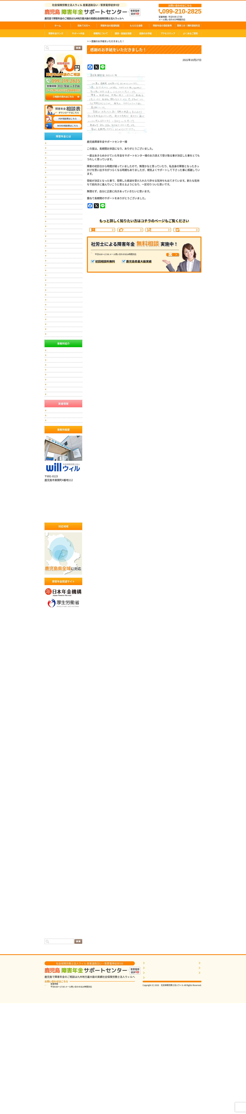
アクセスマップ (168, 33)
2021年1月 (51, 951)
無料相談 (51, 287)
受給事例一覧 (53, 512)
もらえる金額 (136, 25)
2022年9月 (51, 875)
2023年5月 (51, 845)
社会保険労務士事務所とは (59, 470)
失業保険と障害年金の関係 (59, 207)
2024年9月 (51, 789)
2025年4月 (51, 762)
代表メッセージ (54, 149)
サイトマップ (53, 275)
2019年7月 (51, 1000)
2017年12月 (51, 1015)
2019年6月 (51, 1004)
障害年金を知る (153, 1071)
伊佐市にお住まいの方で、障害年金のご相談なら (65, 393)
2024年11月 (51, 781)
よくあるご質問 (190, 33)
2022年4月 (51, 894)
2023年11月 (51, 823)
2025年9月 (51, 744)
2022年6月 (51, 887)
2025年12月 (51, 732)
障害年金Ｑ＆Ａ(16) (56, 168)
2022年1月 (51, 906)
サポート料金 (78, 33)
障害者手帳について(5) (57, 186)
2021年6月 (51, 932)
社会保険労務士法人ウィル (63, 572)
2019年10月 (51, 988)
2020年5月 (51, 970)
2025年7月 (51, 751)
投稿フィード (52, 1037)
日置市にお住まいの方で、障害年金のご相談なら (65, 366)
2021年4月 (51, 940)
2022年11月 (51, 868)
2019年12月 (51, 981)
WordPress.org (53, 1045)
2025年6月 (51, 755)
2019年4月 (51, 1007)
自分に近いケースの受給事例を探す (162, 1075)
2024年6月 (51, 796)
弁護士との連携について (58, 244)
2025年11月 (51, 736)
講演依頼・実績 (54, 256)
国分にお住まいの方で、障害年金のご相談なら (65, 339)
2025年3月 (51, 766)
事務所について (100, 33)
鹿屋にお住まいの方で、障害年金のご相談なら (65, 304)
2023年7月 (51, 838)
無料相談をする (153, 1085)
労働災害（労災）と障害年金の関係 (63, 201)
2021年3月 (51, 943)
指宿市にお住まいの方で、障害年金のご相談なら (65, 375)
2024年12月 (51, 778)
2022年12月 (51, 864)
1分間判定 (187, 233)
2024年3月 (51, 808)
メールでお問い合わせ (160, 264)
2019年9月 (51, 992)
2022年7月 (51, 883)
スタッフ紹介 (53, 156)
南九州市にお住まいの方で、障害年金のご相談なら (65, 348)
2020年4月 (51, 973)
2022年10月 (51, 872)
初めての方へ (84, 25)
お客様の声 (52, 226)
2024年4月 (51, 804)
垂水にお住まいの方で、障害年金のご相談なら (65, 402)
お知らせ (50, 1022)
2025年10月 (51, 740)
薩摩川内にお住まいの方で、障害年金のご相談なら (65, 321)
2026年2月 (51, 725)
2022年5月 (51, 891)
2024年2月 (51, 811)
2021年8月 (51, 924)
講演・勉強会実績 (123, 33)
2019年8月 (51, 996)
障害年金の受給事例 (162, 25)
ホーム (57, 25)
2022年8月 (51, 879)
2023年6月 (51, 842)
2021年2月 (51, 947)
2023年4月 (51, 849)
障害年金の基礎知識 (110, 25)
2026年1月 (51, 729)
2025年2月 (51, 770)
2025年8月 (51, 747)
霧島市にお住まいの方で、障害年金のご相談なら (65, 312)
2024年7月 (51, 793)
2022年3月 (51, 898)
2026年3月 (51, 721)
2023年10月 (51, 827)
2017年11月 (51, 1019)
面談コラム (51, 1030)
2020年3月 (51, 977)
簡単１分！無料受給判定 (188, 25)
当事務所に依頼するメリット (60, 464)
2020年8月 (51, 966)
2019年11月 (51, 985)
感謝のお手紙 (145, 33)
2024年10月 (51, 785)
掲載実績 (51, 262)
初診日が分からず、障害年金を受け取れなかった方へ (64, 194)
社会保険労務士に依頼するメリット (63, 476)
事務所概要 (194, 1071)
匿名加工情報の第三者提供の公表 (62, 415)
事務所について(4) (56, 214)
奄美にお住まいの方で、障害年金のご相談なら (65, 357)
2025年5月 (51, 759)
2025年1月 (51, 774)
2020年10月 (51, 962)
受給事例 (160, 233)
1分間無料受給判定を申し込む (160, 1080)
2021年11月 (51, 913)
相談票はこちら (172, 1091)
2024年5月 (51, 800)
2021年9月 (51, 921)
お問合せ (51, 269)
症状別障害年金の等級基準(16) (61, 180)
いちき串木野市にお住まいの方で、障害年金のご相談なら (65, 384)
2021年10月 (51, 917)
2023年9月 (51, 830)
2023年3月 (51, 853)
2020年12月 (51, 955)
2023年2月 (51, 857)
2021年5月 (51, 936)
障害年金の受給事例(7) (57, 174)
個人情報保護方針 (55, 422)
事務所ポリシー (54, 281)
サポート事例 (53, 220)
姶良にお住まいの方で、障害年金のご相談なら (65, 330)
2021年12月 (51, 909)
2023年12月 (51, 819)
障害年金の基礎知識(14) (58, 162)
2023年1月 (51, 860)
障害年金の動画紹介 (56, 238)
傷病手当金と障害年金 (57, 409)
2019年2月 (51, 1011)
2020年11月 (51, 958)
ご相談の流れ (131, 233)
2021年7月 (51, 928)
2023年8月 (51, 834)
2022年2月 (51, 902)
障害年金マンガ (55, 33)
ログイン (50, 1034)
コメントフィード (55, 1041)
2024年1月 (51, 815)
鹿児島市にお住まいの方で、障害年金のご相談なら (65, 295)
